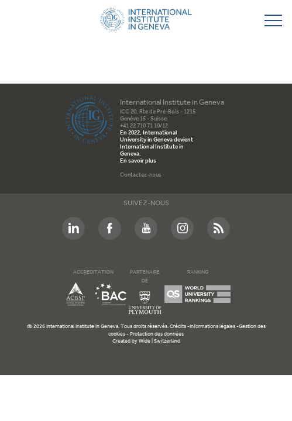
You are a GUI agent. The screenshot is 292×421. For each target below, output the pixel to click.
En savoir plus (138, 161)
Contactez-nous (141, 175)
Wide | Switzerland (159, 341)
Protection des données (157, 334)
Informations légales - (214, 326)
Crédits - (180, 326)
